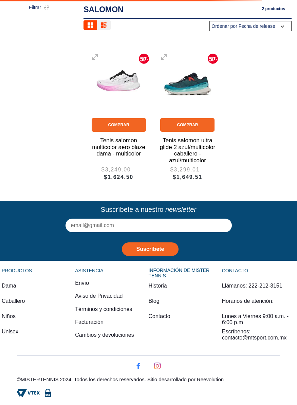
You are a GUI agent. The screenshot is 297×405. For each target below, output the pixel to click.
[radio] (90, 25)
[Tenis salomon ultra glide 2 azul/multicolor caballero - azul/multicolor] (187, 116)
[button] (95, 57)
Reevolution (210, 379)
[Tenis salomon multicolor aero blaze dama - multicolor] (118, 116)
